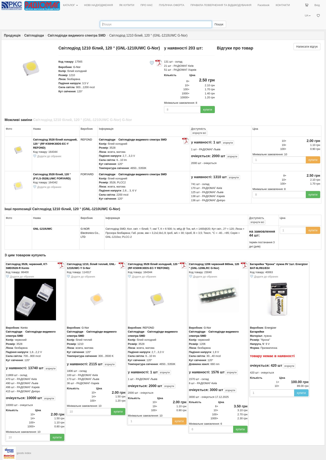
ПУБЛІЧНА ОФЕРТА (171, 5)
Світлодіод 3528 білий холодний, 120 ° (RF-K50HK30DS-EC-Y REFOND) (55, 143)
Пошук (218, 24)
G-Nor (77, 67)
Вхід (317, 5)
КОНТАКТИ (283, 5)
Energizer (270, 327)
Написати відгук (307, 46)
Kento (24, 327)
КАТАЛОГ (70, 5)
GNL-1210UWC (42, 228)
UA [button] (308, 15)
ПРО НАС (147, 5)
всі (199, 133)
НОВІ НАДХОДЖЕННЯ (98, 5)
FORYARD (87, 174)
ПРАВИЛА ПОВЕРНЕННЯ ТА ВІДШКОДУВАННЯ (220, 5)
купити (207, 109)
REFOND (86, 139)
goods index (24, 453)
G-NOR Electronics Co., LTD (90, 232)
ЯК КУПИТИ (126, 5)
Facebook (263, 5)
